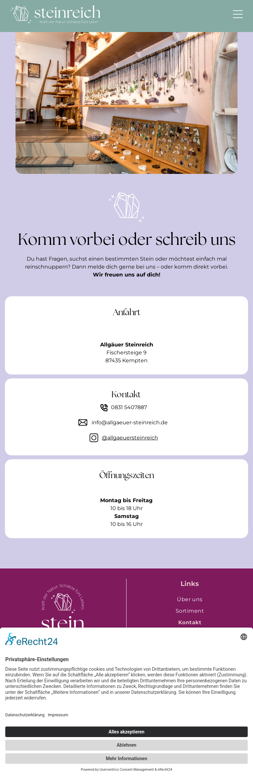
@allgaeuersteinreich (130, 438)
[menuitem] (189, 599)
